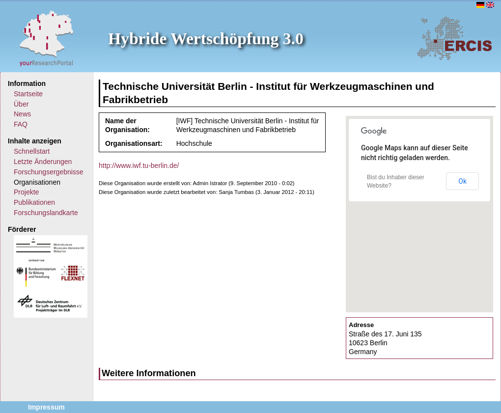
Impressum (46, 407)
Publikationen (34, 202)
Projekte (26, 192)
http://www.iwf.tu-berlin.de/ (139, 165)
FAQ (21, 124)
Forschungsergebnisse (49, 172)
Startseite (28, 94)
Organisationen (37, 182)
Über (21, 104)
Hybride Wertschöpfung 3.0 (206, 38)
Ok (462, 181)
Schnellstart (32, 151)
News (22, 114)
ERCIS (454, 37)
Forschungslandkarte (46, 213)
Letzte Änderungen (43, 161)
